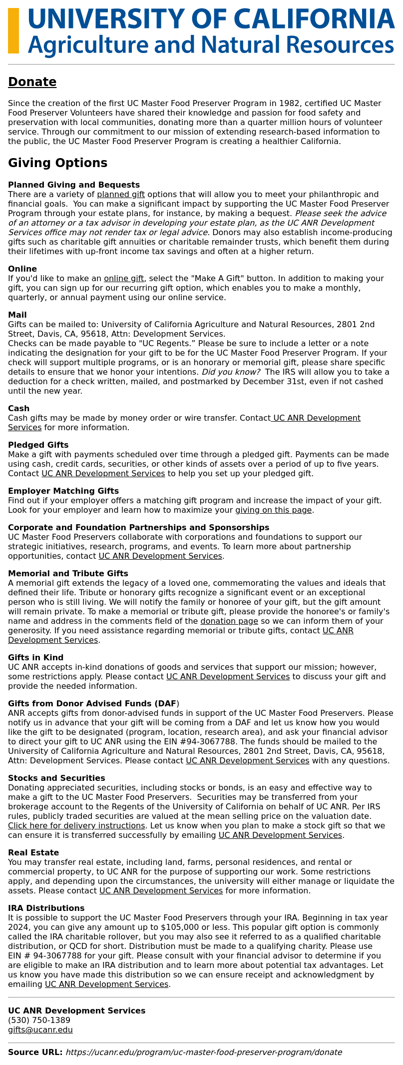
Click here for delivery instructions (76, 825)
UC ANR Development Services (103, 473)
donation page (230, 621)
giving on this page (273, 510)
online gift (124, 278)
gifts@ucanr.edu (40, 1029)
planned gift (121, 194)
